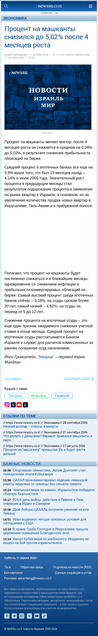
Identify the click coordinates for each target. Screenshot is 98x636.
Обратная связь (32, 567)
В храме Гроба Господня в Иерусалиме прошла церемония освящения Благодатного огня (45, 531)
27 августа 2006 (74, 446)
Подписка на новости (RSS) (72, 567)
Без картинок (13, 572)
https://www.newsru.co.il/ (23, 422)
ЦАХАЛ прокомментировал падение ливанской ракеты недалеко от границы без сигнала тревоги (45, 482)
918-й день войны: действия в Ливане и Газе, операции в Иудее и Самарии (43, 501)
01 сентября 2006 (75, 432)
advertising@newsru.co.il (34, 578)
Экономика (15, 18)
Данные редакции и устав (73, 572)
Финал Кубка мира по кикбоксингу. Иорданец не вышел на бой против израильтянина (46, 541)
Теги (7, 567)
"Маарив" (46, 357)
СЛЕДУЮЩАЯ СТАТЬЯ (77, 378)
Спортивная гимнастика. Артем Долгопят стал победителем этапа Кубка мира (44, 472)
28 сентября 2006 (75, 422)
